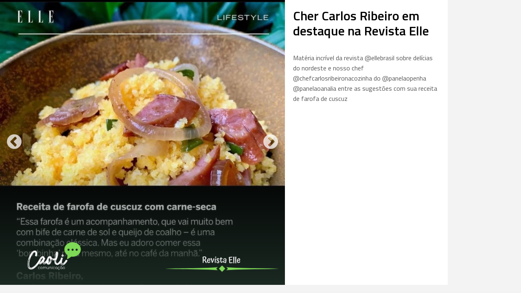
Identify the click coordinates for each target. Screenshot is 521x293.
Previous (14, 142)
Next (270, 142)
